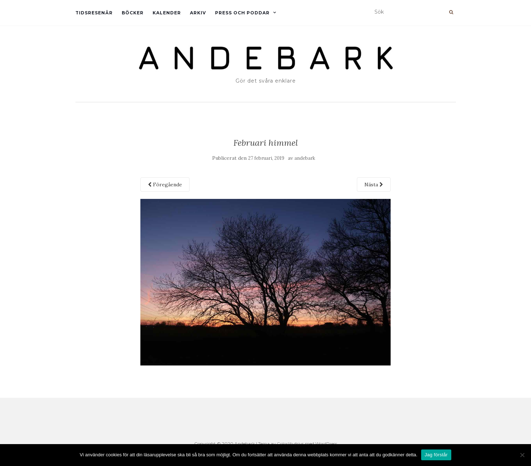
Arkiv (198, 12)
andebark (304, 158)
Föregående (165, 184)
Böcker (133, 12)
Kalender (167, 12)
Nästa (373, 184)
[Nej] (522, 454)
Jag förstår (436, 454)
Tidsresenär (94, 12)
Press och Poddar (242, 12)
